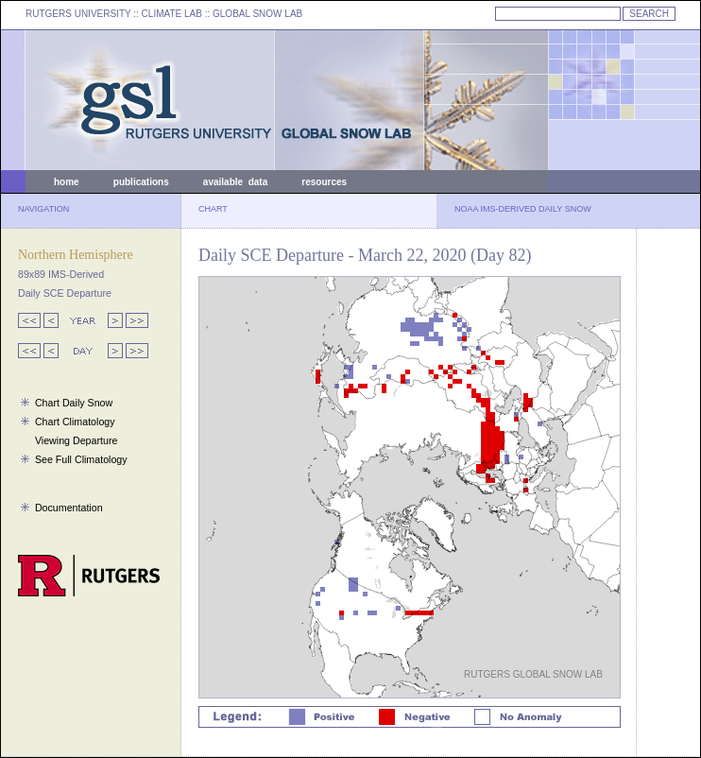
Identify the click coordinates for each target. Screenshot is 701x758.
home (66, 182)
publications (141, 182)
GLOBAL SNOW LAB (257, 14)
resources (324, 182)
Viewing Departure (76, 440)
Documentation (69, 507)
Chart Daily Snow (73, 402)
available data (235, 182)
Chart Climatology (75, 421)
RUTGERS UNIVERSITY (78, 14)
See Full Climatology (81, 459)
